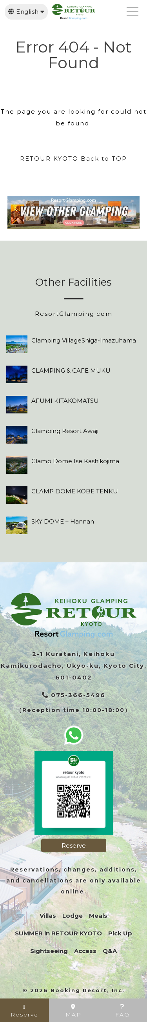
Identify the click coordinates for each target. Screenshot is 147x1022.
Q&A (110, 951)
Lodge (72, 916)
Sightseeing (49, 951)
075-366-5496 (73, 695)
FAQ (122, 1011)
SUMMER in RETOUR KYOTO (58, 933)
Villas (48, 916)
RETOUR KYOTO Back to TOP (73, 158)
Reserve (74, 845)
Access (85, 951)
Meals (98, 916)
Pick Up (120, 933)
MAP (73, 1011)
